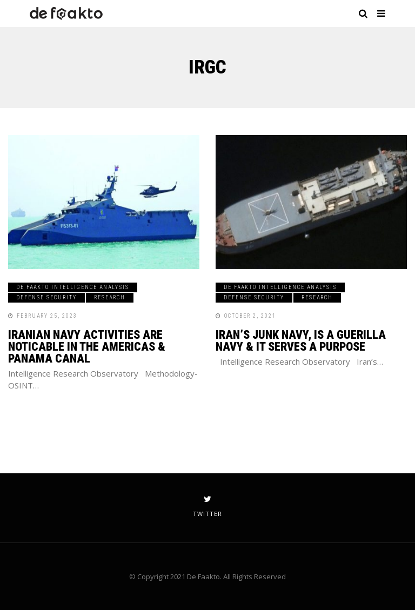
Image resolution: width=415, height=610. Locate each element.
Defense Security (46, 297)
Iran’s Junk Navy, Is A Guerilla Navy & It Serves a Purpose (301, 340)
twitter (207, 506)
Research (109, 297)
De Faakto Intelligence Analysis (72, 287)
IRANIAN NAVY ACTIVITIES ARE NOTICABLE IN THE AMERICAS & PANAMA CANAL (86, 346)
